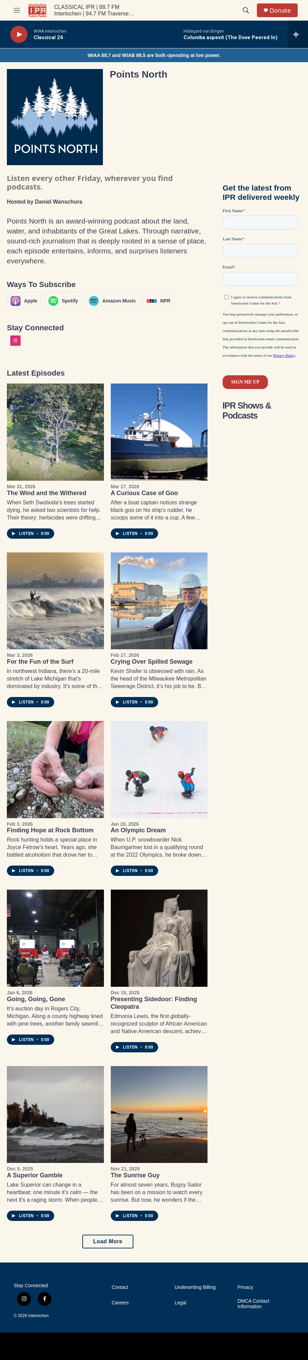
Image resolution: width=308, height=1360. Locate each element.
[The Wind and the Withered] (55, 432)
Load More (107, 1241)
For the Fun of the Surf (40, 661)
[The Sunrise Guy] (159, 1114)
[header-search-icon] (245, 10)
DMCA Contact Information (253, 1304)
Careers (120, 1302)
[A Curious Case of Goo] (159, 432)
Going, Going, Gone (36, 999)
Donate (280, 10)
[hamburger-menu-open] (16, 10)
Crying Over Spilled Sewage (152, 661)
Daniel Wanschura (58, 202)
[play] (18, 34)
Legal (180, 1302)
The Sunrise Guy (135, 1175)
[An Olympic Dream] (159, 769)
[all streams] (298, 34)
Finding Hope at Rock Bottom (50, 830)
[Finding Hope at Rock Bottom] (55, 769)
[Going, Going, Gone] (55, 938)
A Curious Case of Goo (144, 493)
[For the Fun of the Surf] (55, 601)
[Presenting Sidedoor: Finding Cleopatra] (159, 938)
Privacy (245, 1287)
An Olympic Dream (138, 830)
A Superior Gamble (34, 1175)
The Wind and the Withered (46, 493)
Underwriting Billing (195, 1287)
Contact (119, 1287)
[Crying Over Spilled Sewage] (159, 601)
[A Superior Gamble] (55, 1114)
